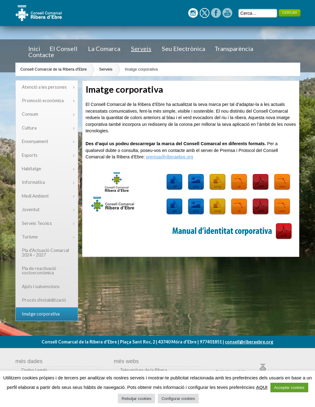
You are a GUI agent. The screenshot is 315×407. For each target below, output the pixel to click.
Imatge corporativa (141, 69)
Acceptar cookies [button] (289, 387)
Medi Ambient (35, 196)
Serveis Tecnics (37, 223)
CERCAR (289, 12)
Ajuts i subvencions (41, 286)
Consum (30, 114)
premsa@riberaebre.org (169, 156)
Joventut (31, 209)
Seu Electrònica (183, 48)
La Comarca (104, 48)
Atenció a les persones (44, 87)
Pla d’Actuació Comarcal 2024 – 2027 (45, 252)
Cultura (29, 127)
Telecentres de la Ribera (143, 370)
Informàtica (33, 182)
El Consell (64, 48)
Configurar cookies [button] (178, 398)
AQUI (262, 387)
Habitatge (31, 168)
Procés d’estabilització (44, 300)
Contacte (41, 54)
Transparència (233, 48)
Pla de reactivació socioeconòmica (39, 270)
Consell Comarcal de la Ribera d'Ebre (53, 69)
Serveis (141, 48)
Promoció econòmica (43, 100)
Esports (30, 155)
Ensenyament (35, 141)
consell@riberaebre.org (249, 341)
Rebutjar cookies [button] (136, 398)
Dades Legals (34, 370)
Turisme (30, 236)
